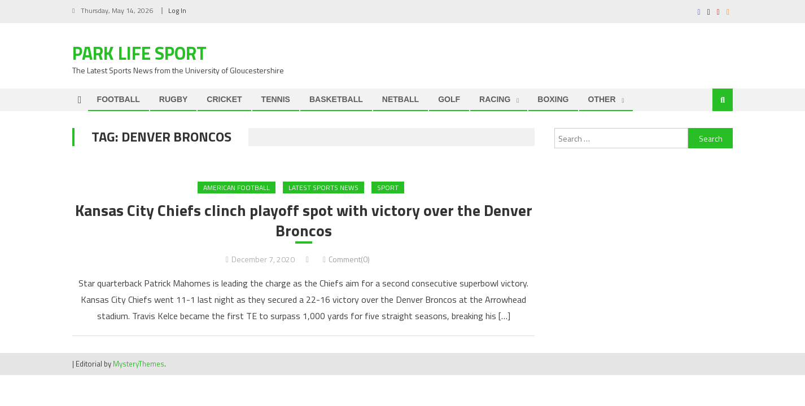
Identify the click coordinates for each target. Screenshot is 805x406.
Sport (388, 187)
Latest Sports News (323, 187)
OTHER (602, 99)
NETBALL (400, 99)
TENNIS (275, 99)
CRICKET (224, 99)
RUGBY (173, 99)
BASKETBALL (336, 99)
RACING (494, 99)
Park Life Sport (139, 53)
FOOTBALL (118, 99)
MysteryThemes (138, 364)
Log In (177, 10)
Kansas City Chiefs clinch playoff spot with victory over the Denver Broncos (303, 220)
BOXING (552, 99)
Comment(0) (349, 260)
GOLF (449, 99)
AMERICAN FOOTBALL (236, 187)
